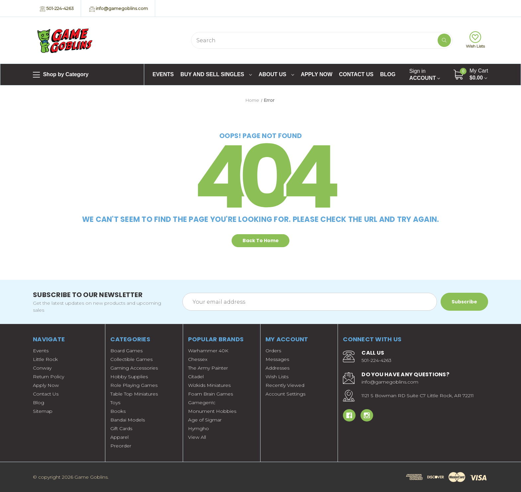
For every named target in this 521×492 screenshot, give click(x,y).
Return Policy (48, 377)
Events (163, 74)
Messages (277, 359)
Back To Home (261, 240)
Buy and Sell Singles (216, 74)
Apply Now (316, 74)
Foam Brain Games (210, 394)
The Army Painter (208, 368)
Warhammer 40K (208, 351)
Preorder (120, 446)
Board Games (126, 351)
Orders (273, 351)
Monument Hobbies (212, 411)
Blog (387, 74)
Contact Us (356, 74)
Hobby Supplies (129, 377)
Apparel (119, 437)
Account (424, 74)
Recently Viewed (284, 385)
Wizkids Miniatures (209, 385)
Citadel (196, 377)
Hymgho (198, 428)
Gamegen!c (201, 403)
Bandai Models (127, 420)
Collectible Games (131, 359)
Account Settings (285, 394)
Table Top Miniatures (134, 394)
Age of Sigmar (205, 420)
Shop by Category (60, 75)
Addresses (277, 368)
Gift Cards (121, 428)
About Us (276, 74)
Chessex (197, 359)
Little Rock (45, 359)
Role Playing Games (133, 385)
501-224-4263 (57, 9)
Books (118, 411)
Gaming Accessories (134, 368)
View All (197, 437)
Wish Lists (475, 40)
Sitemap (42, 411)
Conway (42, 368)
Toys (115, 403)
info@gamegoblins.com (118, 9)
